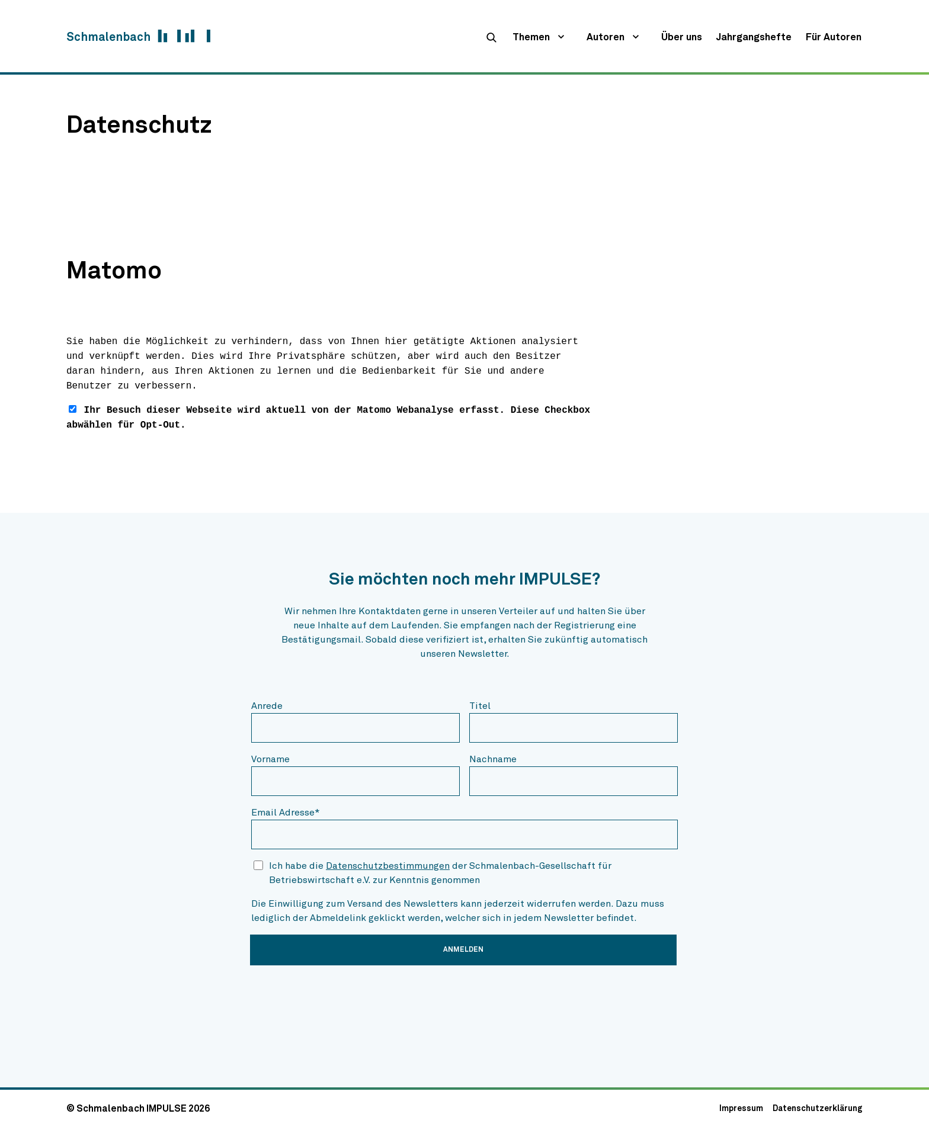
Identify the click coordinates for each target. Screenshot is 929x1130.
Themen (531, 38)
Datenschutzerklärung (818, 1109)
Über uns (681, 38)
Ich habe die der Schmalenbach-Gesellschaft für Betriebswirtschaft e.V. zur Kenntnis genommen (440, 873)
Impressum (741, 1109)
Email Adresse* (285, 812)
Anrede (267, 706)
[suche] (491, 37)
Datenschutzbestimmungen (388, 866)
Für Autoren (833, 38)
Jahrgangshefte (754, 38)
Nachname (493, 759)
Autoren (605, 38)
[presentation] (341, 998)
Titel (480, 706)
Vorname (270, 759)
